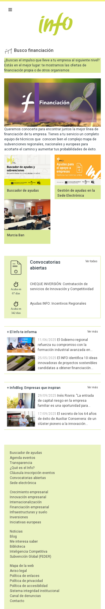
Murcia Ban (15, 235)
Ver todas (91, 261)
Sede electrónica (23, 483)
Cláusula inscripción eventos (32, 473)
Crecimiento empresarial (29, 492)
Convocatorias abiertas (28, 478)
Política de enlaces (24, 576)
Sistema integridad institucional (34, 591)
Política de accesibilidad (29, 586)
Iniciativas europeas (25, 522)
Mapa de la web (22, 566)
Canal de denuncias (25, 596)
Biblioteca (17, 546)
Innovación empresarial (28, 497)
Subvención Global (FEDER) (30, 557)
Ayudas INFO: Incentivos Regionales (58, 303)
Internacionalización (26, 502)
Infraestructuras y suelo (28, 512)
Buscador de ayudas (23, 190)
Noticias (16, 531)
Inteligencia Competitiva (28, 551)
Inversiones (19, 517)
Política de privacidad (26, 581)
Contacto (17, 601)
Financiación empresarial (29, 507)
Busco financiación (33, 50)
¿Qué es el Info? (22, 468)
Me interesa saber (24, 541)
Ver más (92, 331)
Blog (13, 536)
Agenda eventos (22, 458)
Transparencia (21, 463)
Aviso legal (18, 571)
